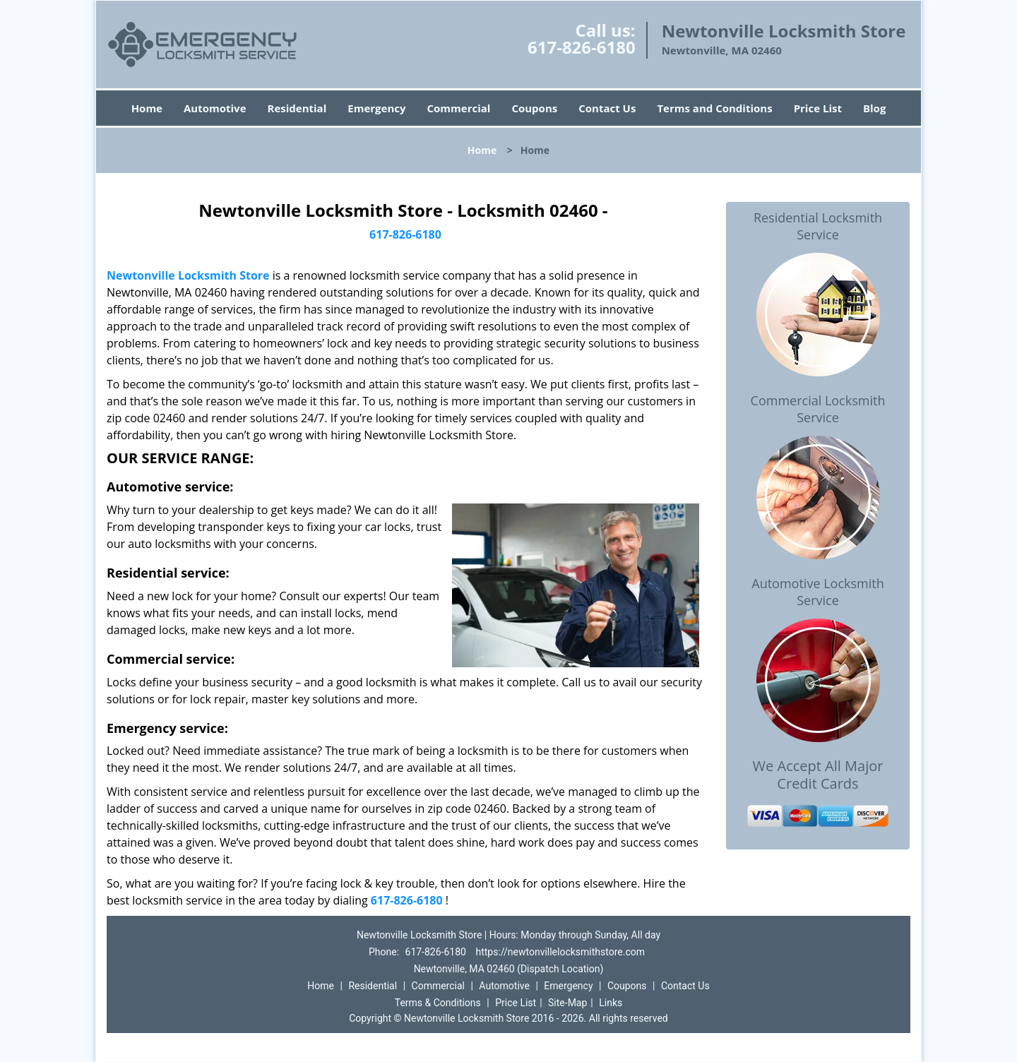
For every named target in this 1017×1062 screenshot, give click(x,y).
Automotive (215, 108)
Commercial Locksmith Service (818, 409)
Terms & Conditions (438, 1002)
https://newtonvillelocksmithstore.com (560, 951)
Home (146, 108)
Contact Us (607, 108)
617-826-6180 (582, 47)
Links (610, 1002)
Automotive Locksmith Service (817, 592)
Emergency (376, 108)
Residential (297, 108)
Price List (818, 108)
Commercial (459, 108)
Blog (874, 108)
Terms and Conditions (714, 108)
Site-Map (567, 1002)
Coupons (534, 108)
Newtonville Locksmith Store (188, 275)
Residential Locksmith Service (818, 226)
